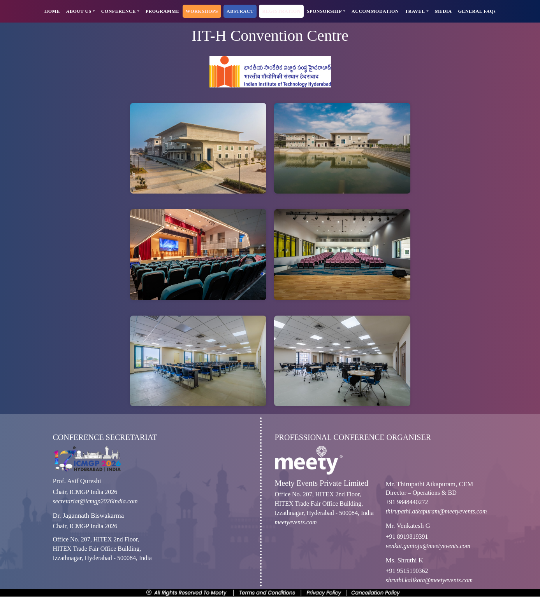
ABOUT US (78, 11)
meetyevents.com (296, 522)
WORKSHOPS (202, 11)
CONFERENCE (118, 11)
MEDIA (443, 11)
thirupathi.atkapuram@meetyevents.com (436, 511)
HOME (52, 11)
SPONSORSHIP (324, 11)
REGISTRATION (281, 11)
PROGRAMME (162, 11)
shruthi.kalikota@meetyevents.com (429, 580)
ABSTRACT (240, 11)
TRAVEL (415, 11)
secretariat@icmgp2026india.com (95, 501)
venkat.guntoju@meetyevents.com (428, 546)
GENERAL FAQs (477, 11)
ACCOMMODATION (375, 11)
